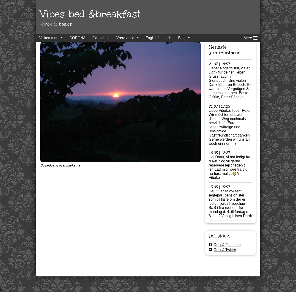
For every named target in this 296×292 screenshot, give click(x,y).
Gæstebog (101, 38)
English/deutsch (158, 38)
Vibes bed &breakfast (90, 14)
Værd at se (125, 38)
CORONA (77, 38)
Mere (251, 37)
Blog (182, 38)
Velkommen (48, 38)
